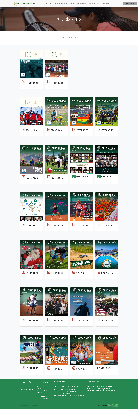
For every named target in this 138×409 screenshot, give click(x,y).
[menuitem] (47, 3)
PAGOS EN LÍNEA (129, 3)
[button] (104, 3)
